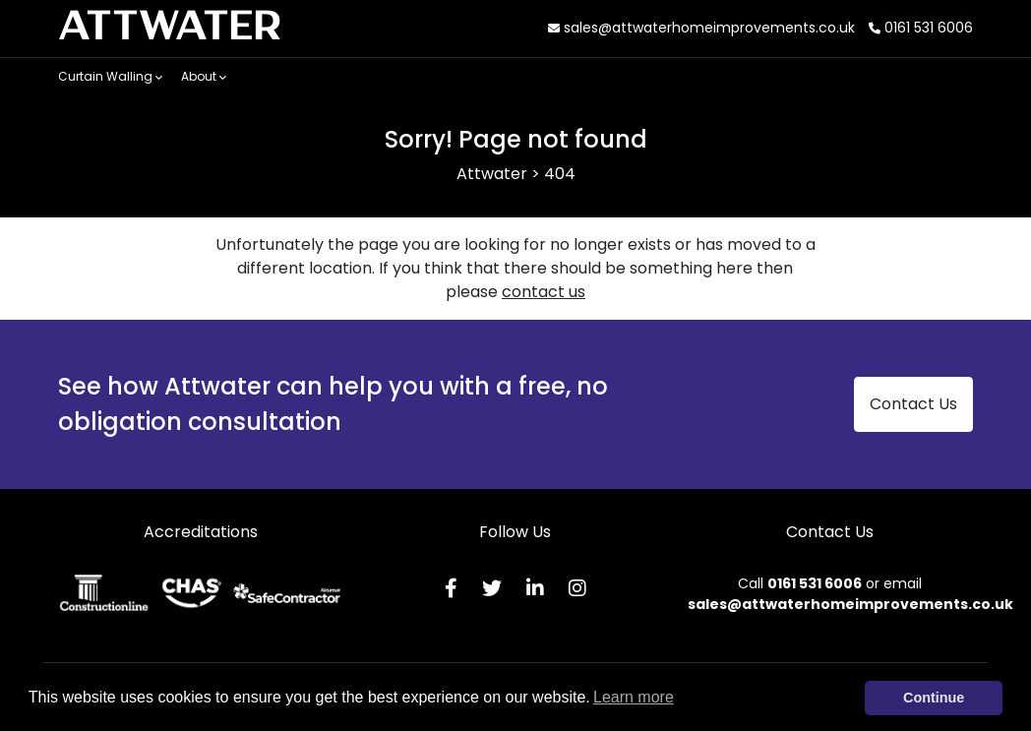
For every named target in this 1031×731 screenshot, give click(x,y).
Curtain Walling (110, 76)
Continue (933, 697)
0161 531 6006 (921, 27)
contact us (543, 291)
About (203, 76)
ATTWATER (169, 28)
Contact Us (913, 404)
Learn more (633, 697)
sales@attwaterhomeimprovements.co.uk (701, 27)
